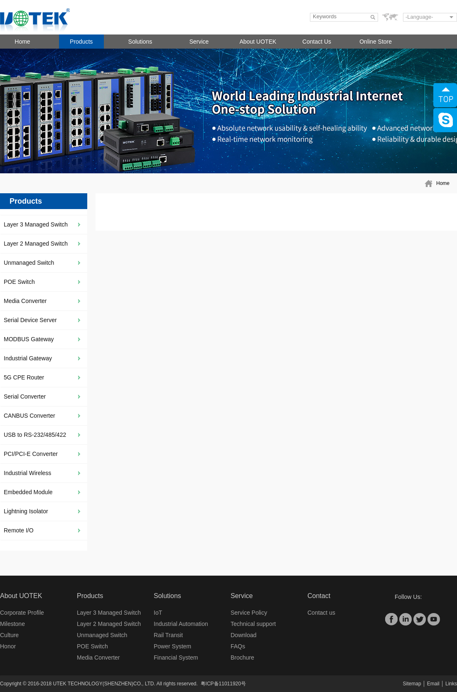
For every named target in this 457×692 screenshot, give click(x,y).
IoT (158, 612)
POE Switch (19, 281)
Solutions (140, 41)
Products (81, 41)
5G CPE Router (24, 377)
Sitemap (412, 684)
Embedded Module (28, 492)
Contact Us (316, 41)
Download (243, 635)
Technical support (253, 624)
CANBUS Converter (29, 415)
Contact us (321, 612)
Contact (318, 595)
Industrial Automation (181, 624)
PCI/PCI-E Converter (31, 454)
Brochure (242, 657)
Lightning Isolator (26, 511)
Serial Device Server (30, 320)
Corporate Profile (22, 612)
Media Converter (25, 301)
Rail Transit (168, 635)
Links (451, 684)
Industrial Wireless (27, 473)
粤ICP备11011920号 (223, 684)
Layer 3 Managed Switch (36, 224)
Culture (9, 635)
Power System (172, 646)
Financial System (176, 657)
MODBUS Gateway (29, 339)
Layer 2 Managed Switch (36, 243)
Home (22, 41)
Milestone (12, 624)
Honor (8, 646)
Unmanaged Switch (29, 262)
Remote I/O (19, 530)
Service (199, 41)
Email (433, 684)
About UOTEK (257, 41)
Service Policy (249, 612)
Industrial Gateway (28, 358)
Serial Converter (25, 396)
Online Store (375, 41)
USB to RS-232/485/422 (35, 434)
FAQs (238, 646)
